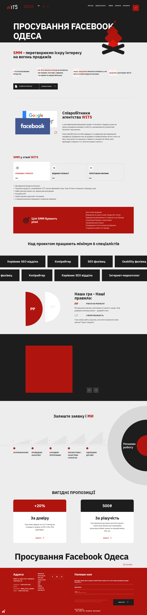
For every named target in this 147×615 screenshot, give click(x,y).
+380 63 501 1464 (25, 584)
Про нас (90, 5)
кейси (111, 5)
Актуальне (41, 576)
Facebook (89, 611)
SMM (39, 582)
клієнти (118, 5)
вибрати (40, 536)
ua (39, 5)
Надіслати (124, 602)
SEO (39, 584)
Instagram (96, 611)
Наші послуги (100, 5)
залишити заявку (49, 85)
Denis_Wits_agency (27, 588)
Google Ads (42, 580)
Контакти (126, 5)
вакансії (41, 574)
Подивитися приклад (23, 85)
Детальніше (127, 564)
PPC (83, 611)
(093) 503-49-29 (28, 5)
